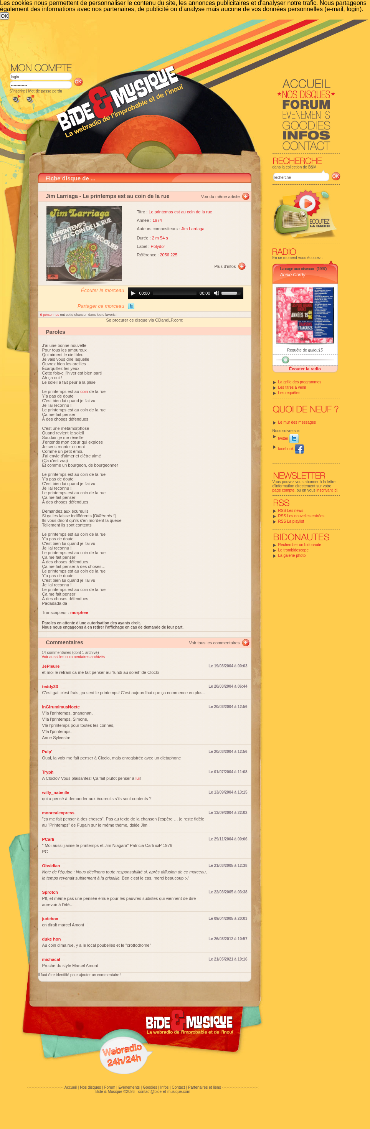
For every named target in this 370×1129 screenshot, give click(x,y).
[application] (185, 293)
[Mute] (216, 293)
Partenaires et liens (204, 1087)
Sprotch (50, 892)
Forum (109, 1087)
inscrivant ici (327, 490)
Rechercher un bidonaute (299, 545)
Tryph (48, 772)
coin (84, 391)
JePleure (51, 666)
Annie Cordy (293, 274)
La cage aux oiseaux (297, 268)
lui (137, 778)
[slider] (175, 293)
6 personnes (50, 315)
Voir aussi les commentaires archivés (73, 657)
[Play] (133, 293)
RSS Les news (291, 510)
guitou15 (315, 350)
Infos (164, 1087)
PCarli (48, 839)
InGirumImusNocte (61, 707)
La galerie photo (292, 555)
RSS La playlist (291, 521)
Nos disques (90, 1087)
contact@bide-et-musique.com (164, 1091)
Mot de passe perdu (45, 91)
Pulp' (47, 751)
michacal (51, 959)
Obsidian (51, 865)
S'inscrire (17, 91)
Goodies (150, 1087)
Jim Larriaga (62, 196)
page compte (284, 490)
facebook (291, 449)
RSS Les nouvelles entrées (301, 516)
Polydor (158, 246)
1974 (157, 220)
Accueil (70, 1087)
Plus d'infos (225, 266)
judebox (50, 918)
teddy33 (50, 686)
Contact (178, 1087)
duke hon (51, 939)
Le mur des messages (297, 422)
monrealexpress (58, 812)
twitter (288, 438)
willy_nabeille (55, 792)
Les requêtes (289, 393)
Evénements (129, 1087)
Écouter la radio (305, 368)
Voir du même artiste (220, 196)
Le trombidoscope (293, 550)
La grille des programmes (300, 382)
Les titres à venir (292, 387)
